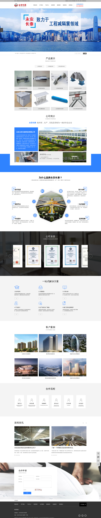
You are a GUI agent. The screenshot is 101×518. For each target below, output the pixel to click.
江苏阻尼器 (39, 66)
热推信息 (66, 0)
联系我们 (70, 5)
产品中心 (47, 5)
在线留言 (55, 504)
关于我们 (41, 5)
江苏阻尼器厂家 (33, 53)
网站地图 (73, 0)
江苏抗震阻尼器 (28, 53)
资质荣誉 (53, 5)
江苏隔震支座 (50, 66)
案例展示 (59, 5)
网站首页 (35, 5)
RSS (76, 0)
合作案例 (42, 504)
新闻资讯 (65, 5)
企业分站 (70, 0)
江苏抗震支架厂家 (22, 53)
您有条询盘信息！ (83, 0)
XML (78, 0)
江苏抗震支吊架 (61, 66)
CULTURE (48, 154)
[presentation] (1, 30)
